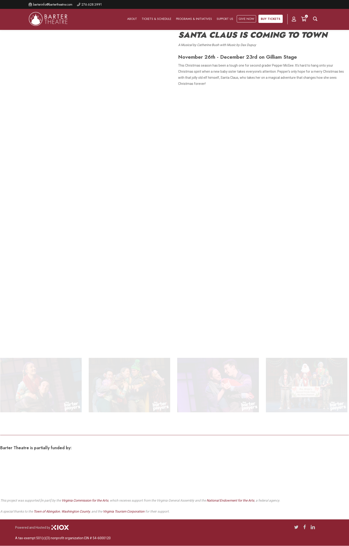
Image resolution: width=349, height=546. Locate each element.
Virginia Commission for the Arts (85, 500)
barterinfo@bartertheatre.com (52, 4)
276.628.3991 (91, 4)
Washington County (75, 511)
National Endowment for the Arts (230, 500)
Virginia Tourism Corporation (124, 511)
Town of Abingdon (47, 511)
